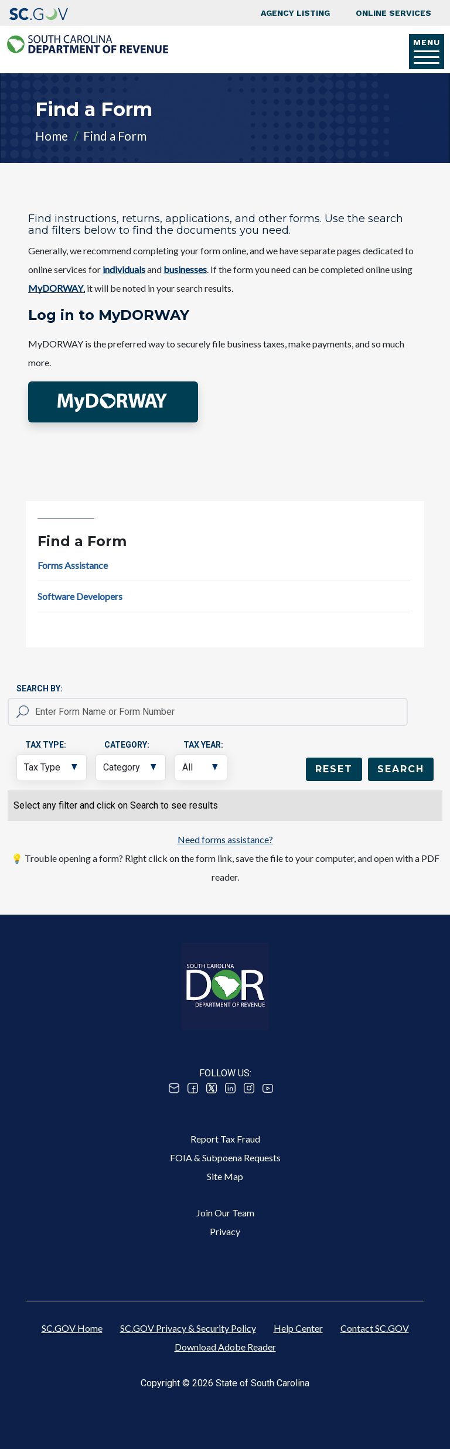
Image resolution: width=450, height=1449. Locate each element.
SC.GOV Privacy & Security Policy (188, 1328)
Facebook (193, 1088)
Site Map (225, 1176)
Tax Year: (203, 744)
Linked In (230, 1088)
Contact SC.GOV (374, 1328)
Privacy (225, 1231)
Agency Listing (295, 13)
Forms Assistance (73, 565)
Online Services (393, 13)
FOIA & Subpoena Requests (225, 1157)
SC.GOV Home (72, 1328)
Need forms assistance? (225, 839)
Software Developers (80, 596)
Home (51, 135)
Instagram (249, 1088)
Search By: (39, 688)
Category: (126, 744)
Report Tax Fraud (225, 1138)
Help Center (298, 1328)
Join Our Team (225, 1212)
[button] (113, 401)
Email (174, 1088)
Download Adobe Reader (225, 1346)
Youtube (267, 1088)
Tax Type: (45, 744)
